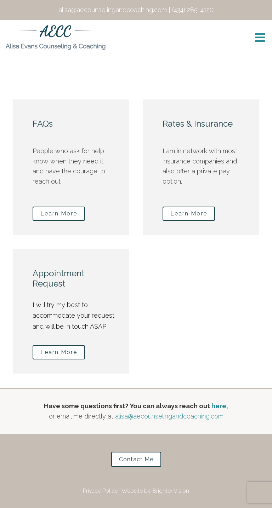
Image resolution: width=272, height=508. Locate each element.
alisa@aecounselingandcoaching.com (169, 416)
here (218, 406)
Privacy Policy (100, 490)
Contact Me (136, 459)
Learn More (58, 213)
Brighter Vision (170, 490)
